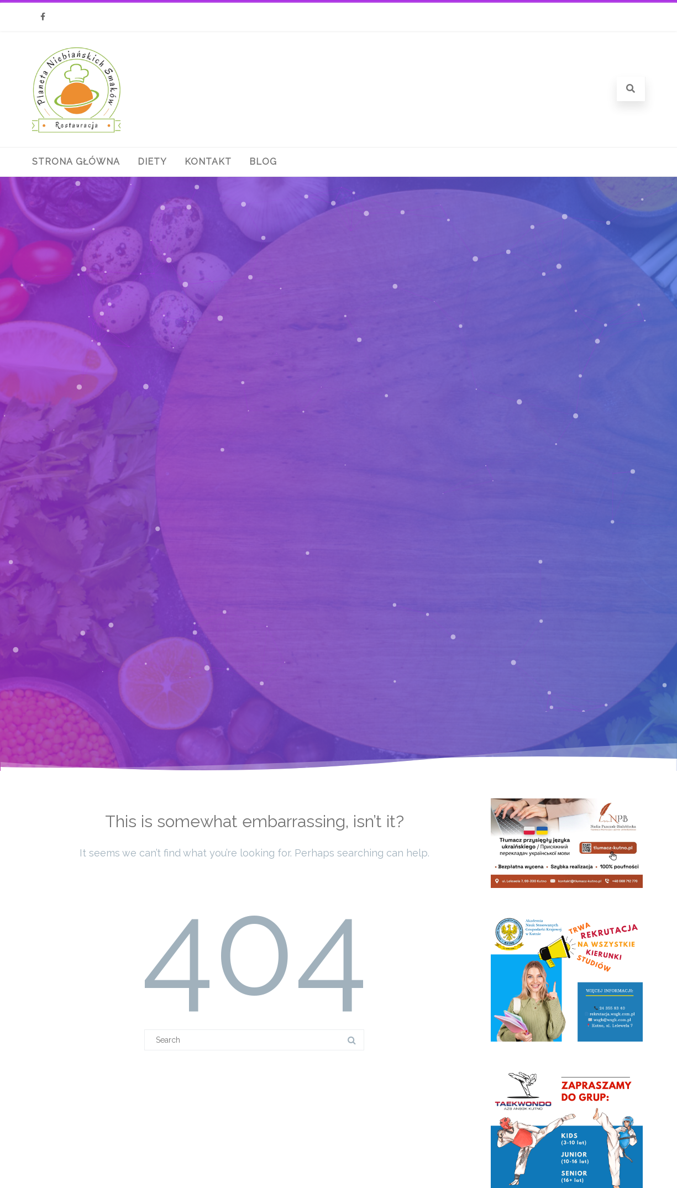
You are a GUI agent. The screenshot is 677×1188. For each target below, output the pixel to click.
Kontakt (208, 161)
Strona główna (76, 161)
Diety (152, 161)
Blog (263, 161)
